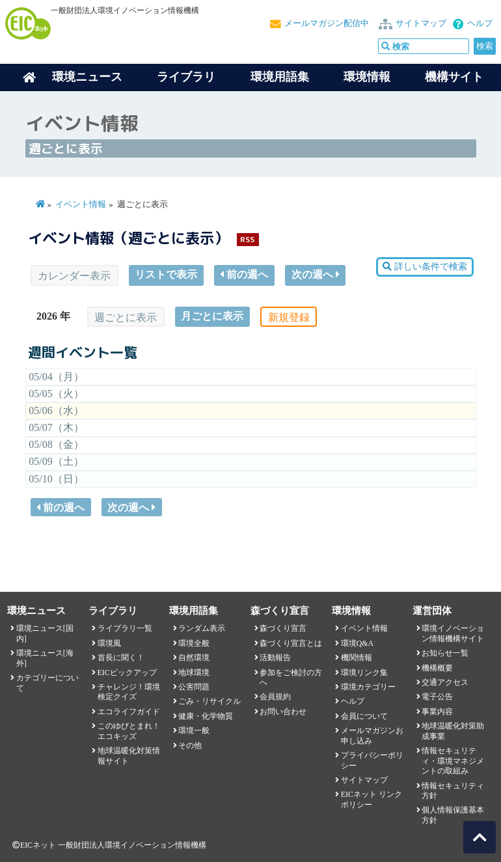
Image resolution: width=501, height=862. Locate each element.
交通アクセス (445, 682)
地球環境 (194, 672)
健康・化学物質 (205, 716)
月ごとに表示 (212, 316)
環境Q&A (357, 643)
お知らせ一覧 (445, 653)
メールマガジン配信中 (326, 23)
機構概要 (437, 668)
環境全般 (194, 643)
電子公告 (437, 696)
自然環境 (194, 657)
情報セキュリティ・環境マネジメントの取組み (453, 760)
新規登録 (289, 317)
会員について (364, 716)
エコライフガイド (129, 711)
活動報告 (275, 657)
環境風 (109, 643)
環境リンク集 (364, 672)
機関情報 (356, 657)
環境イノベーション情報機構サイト (453, 633)
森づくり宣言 (283, 628)
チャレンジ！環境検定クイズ (129, 691)
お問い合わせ (283, 711)
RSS (247, 239)
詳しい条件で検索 (425, 266)
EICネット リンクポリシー (371, 799)
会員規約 (275, 696)
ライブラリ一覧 (125, 628)
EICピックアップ (127, 672)
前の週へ (244, 274)
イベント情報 (80, 204)
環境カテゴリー (368, 686)
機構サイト (454, 76)
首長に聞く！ (121, 657)
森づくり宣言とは (291, 643)
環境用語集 (280, 76)
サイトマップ (421, 23)
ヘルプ (480, 23)
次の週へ (315, 274)
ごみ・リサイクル (209, 701)
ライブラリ (186, 76)
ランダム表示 (201, 628)
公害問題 (194, 686)
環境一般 (194, 730)
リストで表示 (166, 274)
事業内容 (437, 711)
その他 (190, 745)
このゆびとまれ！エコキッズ (129, 730)
